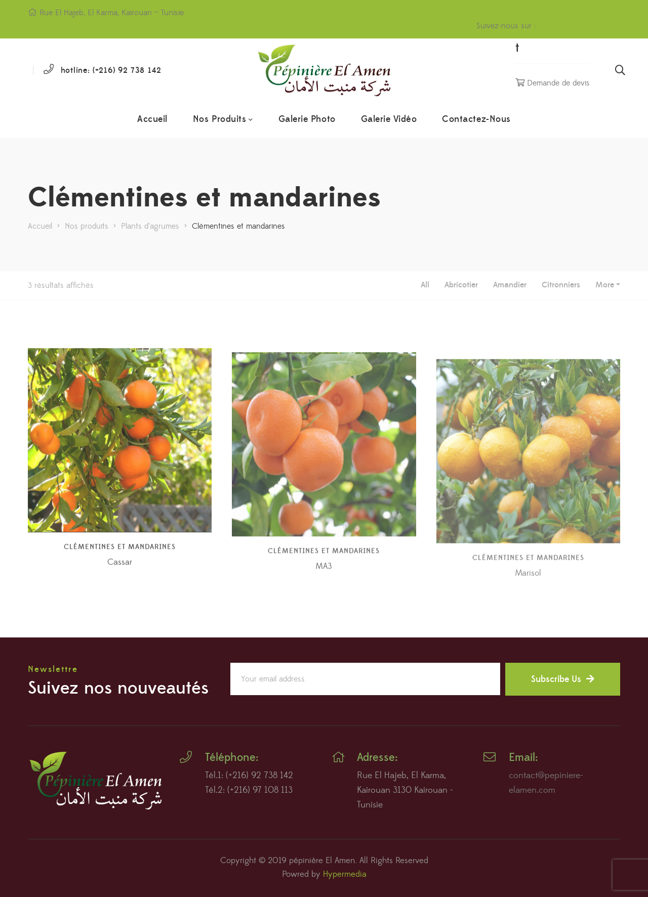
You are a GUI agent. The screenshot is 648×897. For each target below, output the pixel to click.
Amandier (509, 285)
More (604, 285)
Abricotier (461, 285)
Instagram (599, 26)
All (425, 285)
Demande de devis (552, 83)
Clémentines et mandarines (120, 572)
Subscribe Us (562, 679)
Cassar (119, 587)
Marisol (528, 604)
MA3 (323, 597)
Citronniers (561, 285)
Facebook (557, 26)
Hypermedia (345, 874)
